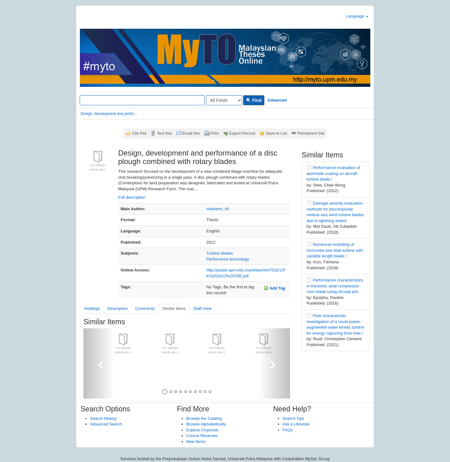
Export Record (242, 133)
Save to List (276, 133)
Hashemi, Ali (218, 208)
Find (253, 100)
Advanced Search (106, 424)
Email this (191, 133)
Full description (131, 197)
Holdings (92, 308)
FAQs (287, 430)
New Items (195, 441)
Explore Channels (202, 430)
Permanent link (310, 133)
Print (214, 133)
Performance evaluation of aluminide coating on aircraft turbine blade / (333, 173)
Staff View (202, 308)
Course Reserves (202, 435)
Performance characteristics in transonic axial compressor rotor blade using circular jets (335, 286)
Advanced (277, 100)
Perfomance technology (228, 259)
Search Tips (293, 418)
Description (118, 308)
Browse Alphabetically (206, 424)
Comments (145, 308)
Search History (103, 418)
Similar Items (174, 308)
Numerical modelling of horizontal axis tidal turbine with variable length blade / (335, 250)
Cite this (139, 133)
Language (357, 16)
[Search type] (224, 100)
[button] (98, 363)
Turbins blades (220, 253)
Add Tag (274, 288)
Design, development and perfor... (109, 114)
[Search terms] (142, 100)
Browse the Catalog (204, 418)
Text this (164, 133)
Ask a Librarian (296, 424)
